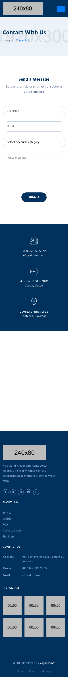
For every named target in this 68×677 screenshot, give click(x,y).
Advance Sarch (12, 531)
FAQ (5, 525)
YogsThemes (47, 663)
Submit (34, 197)
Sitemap (46, 671)
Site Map (8, 537)
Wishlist (7, 519)
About (32, 671)
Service (7, 513)
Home (6, 40)
